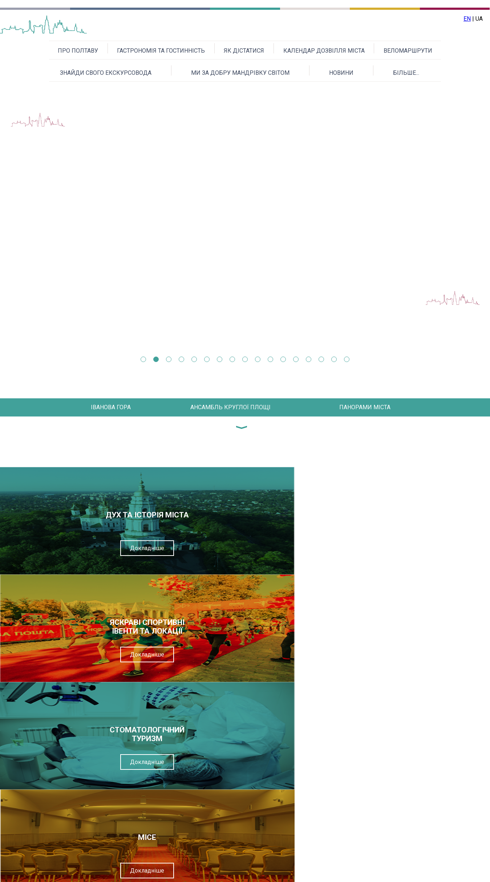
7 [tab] (219, 359)
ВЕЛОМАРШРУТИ (408, 50)
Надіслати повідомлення (260, 835)
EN (467, 18)
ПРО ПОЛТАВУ (78, 50)
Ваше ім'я (211, 713)
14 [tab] (308, 359)
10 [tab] (257, 359)
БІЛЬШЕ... (406, 72)
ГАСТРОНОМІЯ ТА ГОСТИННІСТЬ (161, 50)
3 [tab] (168, 359)
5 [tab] (194, 359)
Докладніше (61, 548)
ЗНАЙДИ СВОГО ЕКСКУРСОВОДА (105, 72)
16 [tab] (334, 359)
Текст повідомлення (226, 767)
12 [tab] (283, 359)
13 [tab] (296, 359)
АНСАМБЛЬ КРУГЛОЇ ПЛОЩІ (230, 407)
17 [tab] (346, 359)
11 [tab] (270, 359)
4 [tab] (181, 359)
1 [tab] (143, 359)
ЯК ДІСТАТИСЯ (244, 50)
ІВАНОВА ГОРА (111, 407)
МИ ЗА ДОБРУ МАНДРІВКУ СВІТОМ (240, 72)
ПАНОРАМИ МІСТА (364, 407)
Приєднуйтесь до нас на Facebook (418, 873)
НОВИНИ (341, 72)
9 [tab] (245, 359)
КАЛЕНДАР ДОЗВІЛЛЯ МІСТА (324, 50)
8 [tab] (232, 359)
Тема (205, 749)
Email (205, 731)
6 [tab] (207, 359)
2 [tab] (156, 359)
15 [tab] (321, 359)
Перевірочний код (223, 784)
